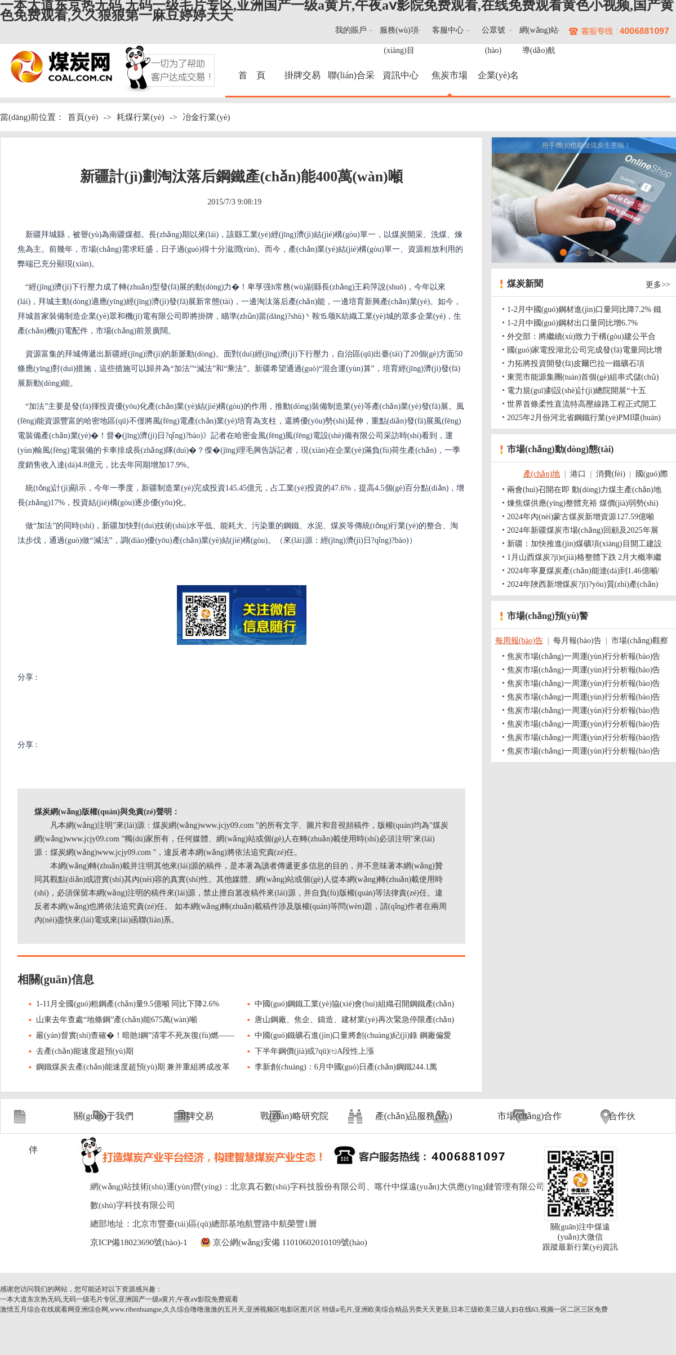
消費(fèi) (610, 474)
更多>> (658, 284)
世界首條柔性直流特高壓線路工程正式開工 (582, 404)
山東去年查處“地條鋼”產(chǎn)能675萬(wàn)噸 (116, 1019)
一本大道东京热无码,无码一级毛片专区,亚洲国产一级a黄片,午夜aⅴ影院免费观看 (119, 1299)
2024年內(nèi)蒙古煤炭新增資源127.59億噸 (580, 516)
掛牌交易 (302, 75)
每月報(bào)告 (577, 640)
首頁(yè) (83, 117)
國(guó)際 (651, 474)
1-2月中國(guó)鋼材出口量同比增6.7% (572, 323)
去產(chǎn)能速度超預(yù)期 (85, 1051)
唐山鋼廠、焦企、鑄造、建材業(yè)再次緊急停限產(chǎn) (354, 1019)
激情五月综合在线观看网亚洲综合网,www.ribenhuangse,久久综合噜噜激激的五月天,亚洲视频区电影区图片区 (160, 1309)
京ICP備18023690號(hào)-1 (139, 1242)
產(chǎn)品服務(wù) (413, 1116)
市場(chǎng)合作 (529, 1116)
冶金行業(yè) (206, 117)
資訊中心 (401, 75)
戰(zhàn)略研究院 (294, 1116)
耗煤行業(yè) (140, 117)
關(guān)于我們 (104, 1116)
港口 (578, 474)
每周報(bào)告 (519, 640)
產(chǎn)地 (542, 474)
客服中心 (448, 30)
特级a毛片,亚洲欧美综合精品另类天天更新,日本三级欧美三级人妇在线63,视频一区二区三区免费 (464, 1309)
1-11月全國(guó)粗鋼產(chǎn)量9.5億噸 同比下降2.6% (127, 1004)
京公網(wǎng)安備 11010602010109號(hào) (290, 1242)
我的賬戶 (351, 30)
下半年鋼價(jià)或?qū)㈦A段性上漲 (314, 1051)
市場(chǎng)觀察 (639, 640)
